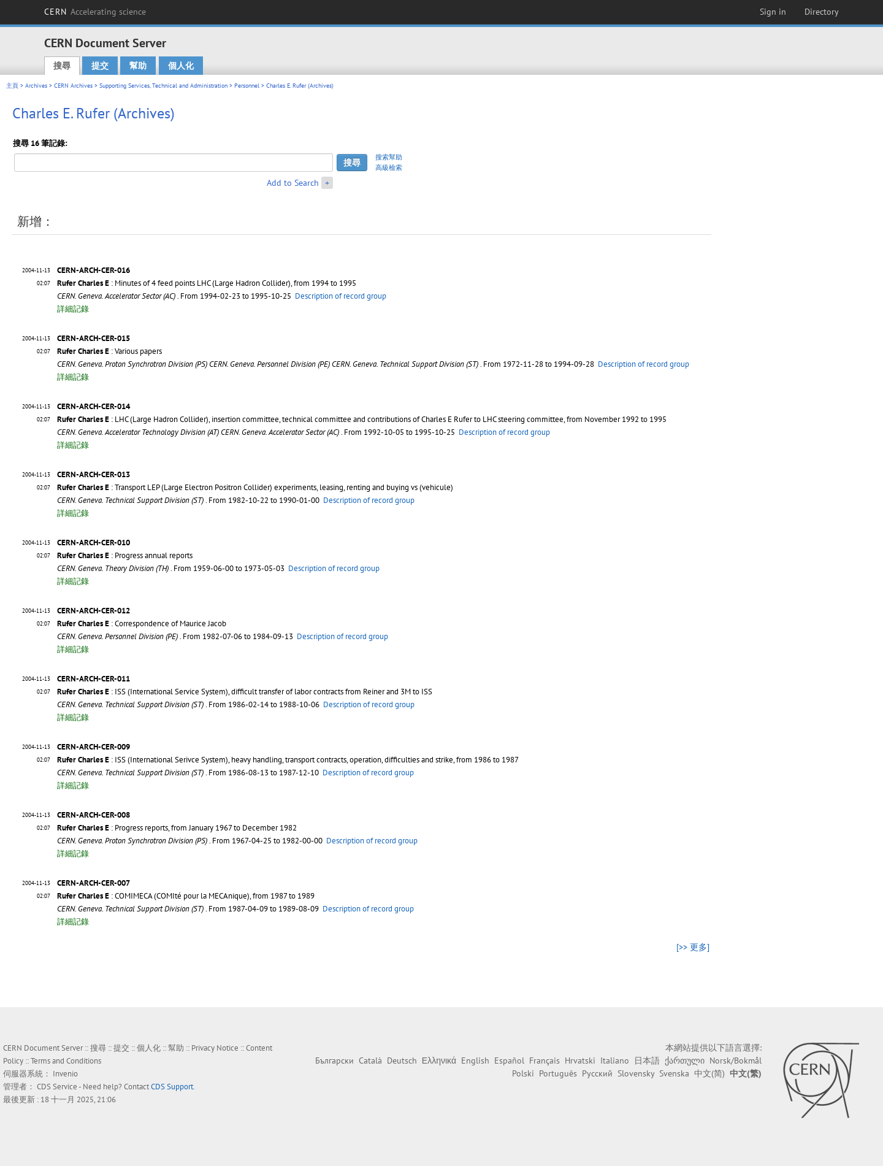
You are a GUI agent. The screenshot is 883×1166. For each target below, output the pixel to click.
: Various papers (109, 351)
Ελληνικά (439, 1060)
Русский (597, 1073)
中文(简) (709, 1073)
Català (370, 1060)
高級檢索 (388, 167)
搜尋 (62, 65)
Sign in (773, 11)
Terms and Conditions (66, 1061)
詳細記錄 (73, 309)
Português (558, 1073)
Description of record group (340, 296)
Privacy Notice (215, 1048)
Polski (523, 1073)
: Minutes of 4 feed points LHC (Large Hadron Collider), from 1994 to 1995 (206, 283)
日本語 (647, 1060)
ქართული (685, 1060)
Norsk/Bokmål (735, 1060)
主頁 (12, 86)
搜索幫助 (388, 157)
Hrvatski (580, 1060)
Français (544, 1060)
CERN (95, 11)
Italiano (614, 1060)
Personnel (246, 86)
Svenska (674, 1073)
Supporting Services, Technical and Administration (163, 86)
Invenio (65, 1073)
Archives (36, 86)
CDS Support (172, 1086)
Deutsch (402, 1060)
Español (509, 1060)
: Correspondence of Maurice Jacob (141, 623)
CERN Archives (73, 86)
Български (334, 1060)
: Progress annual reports (125, 555)
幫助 (138, 65)
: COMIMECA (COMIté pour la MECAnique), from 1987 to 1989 (186, 896)
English (475, 1060)
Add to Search (293, 182)
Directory (822, 11)
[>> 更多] (692, 947)
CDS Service (57, 1086)
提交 (100, 65)
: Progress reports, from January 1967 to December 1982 (177, 828)
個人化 (181, 65)
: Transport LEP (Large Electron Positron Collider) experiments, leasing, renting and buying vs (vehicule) (255, 487)
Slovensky (635, 1073)
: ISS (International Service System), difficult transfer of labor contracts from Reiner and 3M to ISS (244, 691)
